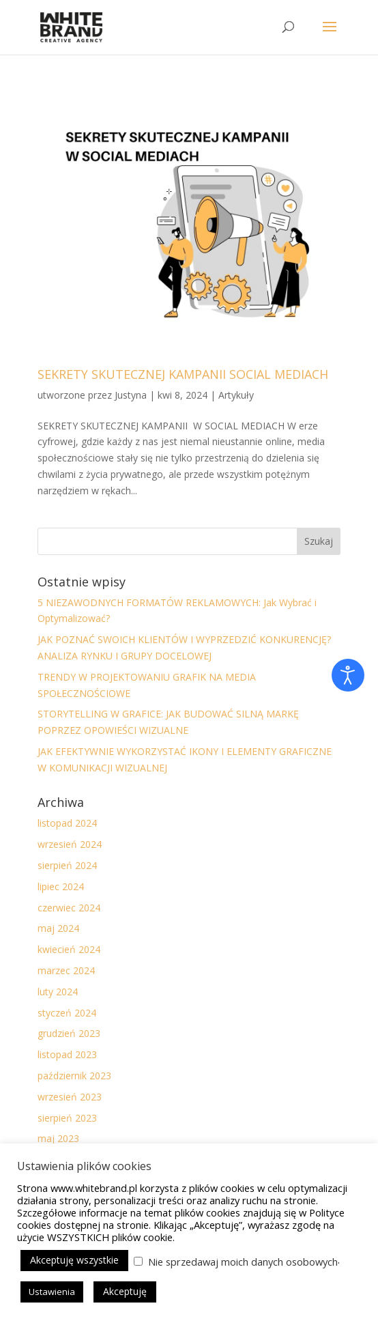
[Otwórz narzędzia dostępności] (348, 675)
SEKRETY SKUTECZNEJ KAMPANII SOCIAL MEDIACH (183, 374)
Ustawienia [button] (52, 1291)
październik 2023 (74, 1075)
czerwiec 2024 (69, 907)
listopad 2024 (67, 822)
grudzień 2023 (69, 1033)
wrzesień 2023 (70, 1096)
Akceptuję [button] (125, 1291)
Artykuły (236, 394)
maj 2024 (58, 928)
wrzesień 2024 (70, 844)
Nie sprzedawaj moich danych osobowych (243, 1261)
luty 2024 (58, 991)
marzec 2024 (66, 970)
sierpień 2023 (67, 1117)
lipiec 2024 (61, 886)
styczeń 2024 (67, 1012)
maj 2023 (58, 1138)
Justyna (131, 394)
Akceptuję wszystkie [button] (74, 1259)
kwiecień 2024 (69, 949)
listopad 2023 (67, 1054)
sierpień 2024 (67, 865)
